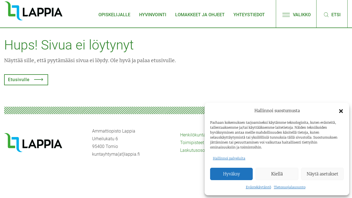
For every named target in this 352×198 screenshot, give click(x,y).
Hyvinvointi (152, 14)
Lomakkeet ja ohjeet (200, 14)
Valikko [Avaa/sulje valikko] (296, 14)
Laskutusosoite (195, 150)
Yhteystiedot (249, 14)
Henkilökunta (193, 135)
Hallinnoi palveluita (229, 158)
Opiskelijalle (114, 14)
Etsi (332, 14)
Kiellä (277, 174)
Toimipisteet (192, 142)
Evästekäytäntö (258, 187)
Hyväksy (231, 174)
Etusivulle (19, 79)
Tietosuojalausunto (290, 187)
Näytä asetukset (322, 174)
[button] (341, 111)
